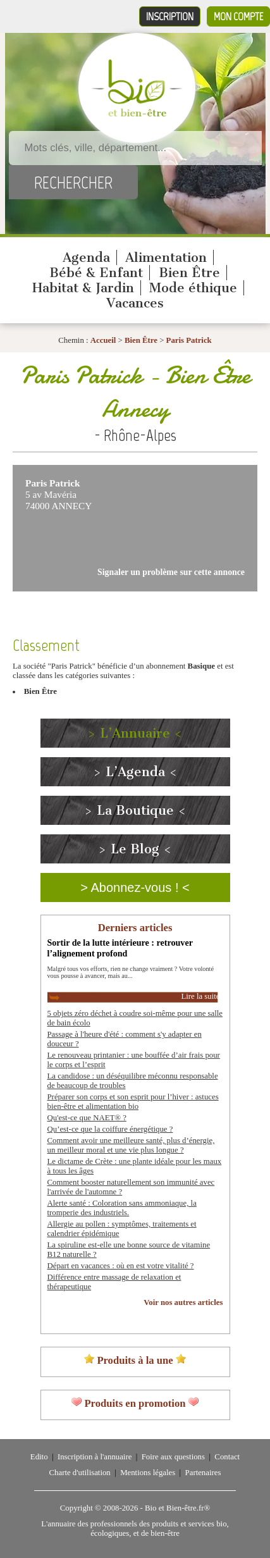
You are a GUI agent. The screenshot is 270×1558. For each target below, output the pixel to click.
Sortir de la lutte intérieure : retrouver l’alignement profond (120, 947)
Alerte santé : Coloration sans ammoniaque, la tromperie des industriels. (122, 1208)
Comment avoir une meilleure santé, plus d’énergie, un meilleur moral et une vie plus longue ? (131, 1145)
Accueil (103, 340)
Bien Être (189, 272)
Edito (39, 1456)
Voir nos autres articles (183, 1302)
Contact (227, 1456)
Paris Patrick (189, 340)
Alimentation (166, 257)
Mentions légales (147, 1472)
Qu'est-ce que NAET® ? (86, 1117)
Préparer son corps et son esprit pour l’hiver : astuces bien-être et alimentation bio (133, 1101)
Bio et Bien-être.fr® (177, 1508)
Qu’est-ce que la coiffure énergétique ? (110, 1129)
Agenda (86, 257)
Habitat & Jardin (83, 287)
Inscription (169, 16)
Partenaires (203, 1472)
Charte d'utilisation (80, 1472)
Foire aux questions (173, 1456)
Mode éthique (193, 287)
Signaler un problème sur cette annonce (171, 572)
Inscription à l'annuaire (95, 1456)
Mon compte (238, 16)
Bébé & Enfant (96, 272)
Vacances (135, 303)
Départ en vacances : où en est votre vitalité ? (120, 1265)
